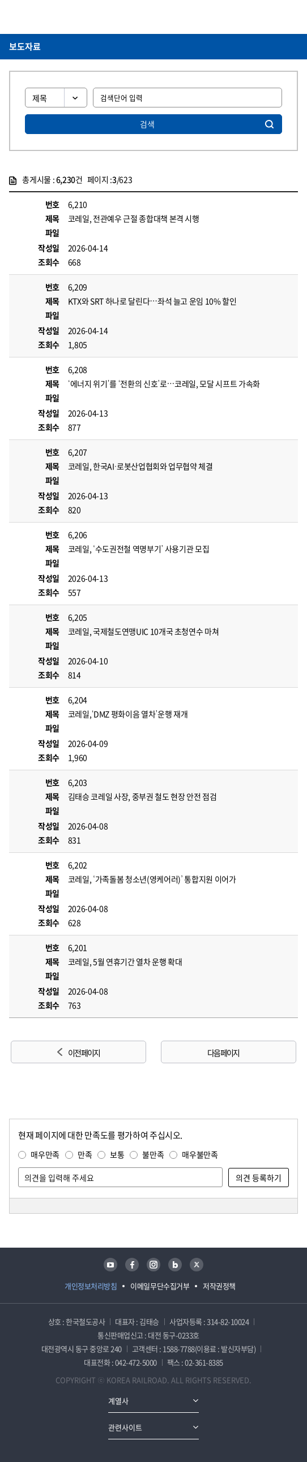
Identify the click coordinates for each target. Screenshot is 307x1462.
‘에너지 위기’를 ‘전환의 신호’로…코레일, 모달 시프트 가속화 (164, 383)
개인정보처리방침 (91, 1285)
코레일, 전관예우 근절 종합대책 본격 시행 (133, 218)
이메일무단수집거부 (159, 1285)
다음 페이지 (223, 1052)
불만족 (153, 1154)
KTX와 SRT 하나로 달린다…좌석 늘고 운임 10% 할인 (152, 301)
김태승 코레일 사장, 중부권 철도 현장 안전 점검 (142, 796)
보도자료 (25, 46)
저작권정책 (219, 1285)
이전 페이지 (84, 1052)
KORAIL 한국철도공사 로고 (53, 17)
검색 (147, 124)
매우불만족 (200, 1154)
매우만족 (45, 1154)
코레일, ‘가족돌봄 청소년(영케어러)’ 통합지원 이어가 (152, 879)
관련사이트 (125, 1427)
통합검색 (273, 17)
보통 (117, 1154)
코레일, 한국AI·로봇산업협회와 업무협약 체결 (140, 466)
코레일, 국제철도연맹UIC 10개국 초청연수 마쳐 (143, 631)
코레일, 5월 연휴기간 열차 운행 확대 (125, 961)
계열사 (118, 1400)
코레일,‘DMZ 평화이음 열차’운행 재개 (127, 713)
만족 (85, 1154)
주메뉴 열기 (291, 17)
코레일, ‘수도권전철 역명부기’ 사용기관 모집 (138, 548)
